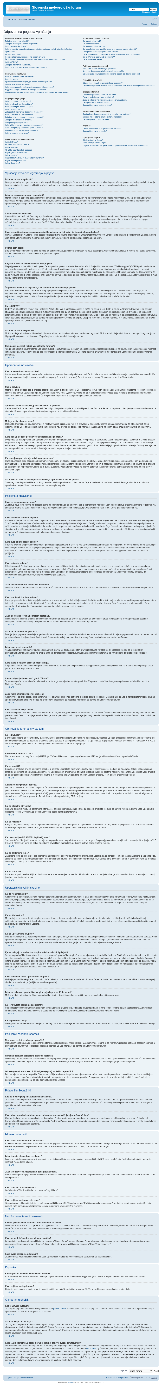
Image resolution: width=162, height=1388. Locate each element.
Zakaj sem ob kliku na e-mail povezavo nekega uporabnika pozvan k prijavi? (37, 92)
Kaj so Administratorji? (91, 41)
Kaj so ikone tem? (12, 163)
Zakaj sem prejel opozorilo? (16, 122)
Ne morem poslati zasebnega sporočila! (98, 68)
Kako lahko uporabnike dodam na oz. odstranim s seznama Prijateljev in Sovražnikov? (118, 85)
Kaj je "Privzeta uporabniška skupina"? (98, 57)
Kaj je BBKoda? (11, 142)
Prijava (154, 24)
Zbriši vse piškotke (121, 1377)
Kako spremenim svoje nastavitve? (19, 76)
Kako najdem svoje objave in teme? (97, 105)
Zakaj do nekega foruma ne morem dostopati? (24, 117)
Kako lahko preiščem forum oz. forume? (99, 95)
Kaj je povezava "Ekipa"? (92, 59)
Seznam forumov (27, 19)
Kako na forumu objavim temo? (18, 101)
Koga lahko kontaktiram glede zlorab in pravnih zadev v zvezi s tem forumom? (114, 145)
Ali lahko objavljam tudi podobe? (18, 150)
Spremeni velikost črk (154, 18)
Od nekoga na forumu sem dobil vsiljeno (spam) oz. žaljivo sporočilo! (111, 74)
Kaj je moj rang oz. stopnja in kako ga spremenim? (26, 90)
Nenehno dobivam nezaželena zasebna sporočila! (103, 71)
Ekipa (108, 1377)
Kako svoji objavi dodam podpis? (19, 107)
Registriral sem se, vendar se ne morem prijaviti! (25, 57)
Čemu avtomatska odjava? (16, 46)
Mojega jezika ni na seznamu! (17, 84)
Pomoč (144, 24)
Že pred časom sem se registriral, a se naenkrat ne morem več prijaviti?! (35, 59)
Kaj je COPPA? (11, 62)
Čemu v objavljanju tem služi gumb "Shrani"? (24, 128)
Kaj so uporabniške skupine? (94, 46)
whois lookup (92, 1348)
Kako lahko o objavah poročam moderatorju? (24, 125)
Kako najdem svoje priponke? (94, 131)
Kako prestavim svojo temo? (17, 133)
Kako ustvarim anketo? (14, 109)
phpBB (70, 1382)
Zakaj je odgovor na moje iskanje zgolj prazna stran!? (104, 100)
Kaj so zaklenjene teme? (15, 160)
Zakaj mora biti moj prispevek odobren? (21, 130)
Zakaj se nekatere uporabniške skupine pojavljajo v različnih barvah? (111, 54)
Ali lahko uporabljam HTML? (17, 145)
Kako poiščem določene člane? (95, 102)
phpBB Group (59, 1308)
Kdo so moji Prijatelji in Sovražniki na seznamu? (102, 83)
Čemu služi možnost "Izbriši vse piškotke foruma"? (26, 67)
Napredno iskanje (149, 12)
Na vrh (11, 188)
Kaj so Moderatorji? (90, 44)
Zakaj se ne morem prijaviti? (17, 41)
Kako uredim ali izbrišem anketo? (19, 114)
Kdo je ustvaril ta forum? (92, 140)
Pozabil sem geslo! (13, 54)
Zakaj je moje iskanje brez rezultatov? (98, 97)
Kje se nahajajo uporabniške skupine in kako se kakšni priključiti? (109, 49)
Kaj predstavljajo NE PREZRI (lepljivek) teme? (24, 158)
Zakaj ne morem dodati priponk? (18, 120)
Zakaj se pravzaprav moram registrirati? (21, 44)
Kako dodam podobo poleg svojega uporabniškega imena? (29, 87)
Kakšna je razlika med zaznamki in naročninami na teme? (106, 114)
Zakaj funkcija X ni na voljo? (94, 143)
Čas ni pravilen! (11, 79)
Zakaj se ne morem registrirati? (18, 65)
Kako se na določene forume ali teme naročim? (102, 117)
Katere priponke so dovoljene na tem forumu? (101, 128)
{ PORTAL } (13, 19)
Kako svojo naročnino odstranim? (96, 119)
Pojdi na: (123, 1370)
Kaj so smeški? (11, 147)
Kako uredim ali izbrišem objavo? (19, 104)
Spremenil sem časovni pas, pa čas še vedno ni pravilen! (29, 82)
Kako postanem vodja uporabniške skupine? (100, 52)
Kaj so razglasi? (11, 155)
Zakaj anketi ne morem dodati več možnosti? (23, 112)
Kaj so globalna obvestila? (16, 152)
